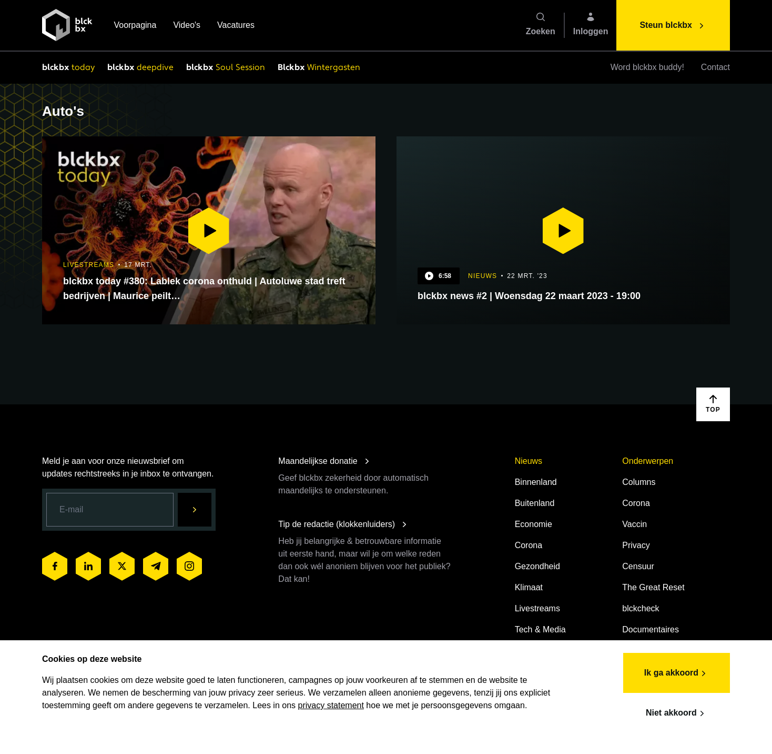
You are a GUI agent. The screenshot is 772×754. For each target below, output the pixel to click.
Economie (533, 524)
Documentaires (650, 629)
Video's (186, 26)
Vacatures (236, 26)
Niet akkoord (676, 713)
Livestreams (537, 608)
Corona (528, 545)
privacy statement (331, 705)
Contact (715, 67)
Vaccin (634, 524)
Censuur (638, 566)
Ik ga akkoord (676, 673)
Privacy (635, 545)
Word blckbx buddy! (647, 67)
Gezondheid (537, 566)
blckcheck (640, 608)
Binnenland (536, 482)
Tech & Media (540, 629)
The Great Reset (653, 587)
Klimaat (529, 587)
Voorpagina (135, 26)
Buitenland (535, 503)
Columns (638, 482)
